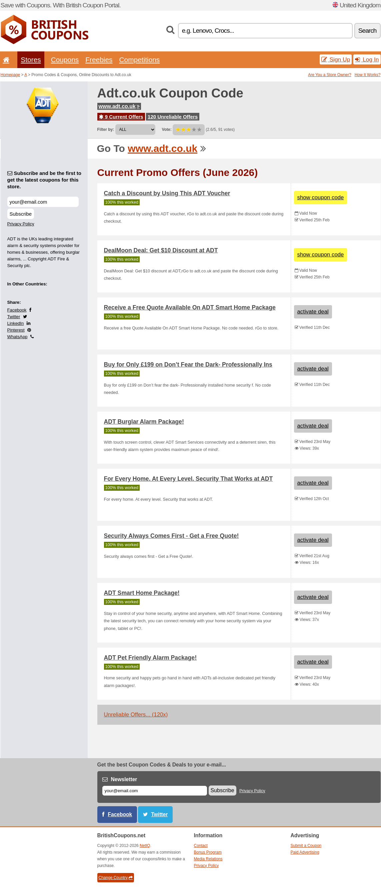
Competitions (139, 59)
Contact (201, 845)
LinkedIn (15, 323)
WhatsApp (17, 336)
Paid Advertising (305, 852)
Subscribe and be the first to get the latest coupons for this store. (44, 179)
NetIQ (145, 845)
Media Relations (208, 859)
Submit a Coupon (306, 845)
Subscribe (21, 214)
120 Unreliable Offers (173, 117)
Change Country (116, 877)
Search (367, 30)
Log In (367, 59)
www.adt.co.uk (119, 106)
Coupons (65, 59)
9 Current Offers (121, 117)
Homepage (10, 74)
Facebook (17, 309)
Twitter (13, 316)
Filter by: (105, 129)
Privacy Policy (20, 223)
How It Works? (368, 74)
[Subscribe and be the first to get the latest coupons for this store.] (43, 202)
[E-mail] (154, 791)
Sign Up (335, 59)
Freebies (98, 59)
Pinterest (16, 329)
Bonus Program (208, 852)
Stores (31, 59)
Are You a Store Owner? (329, 74)
